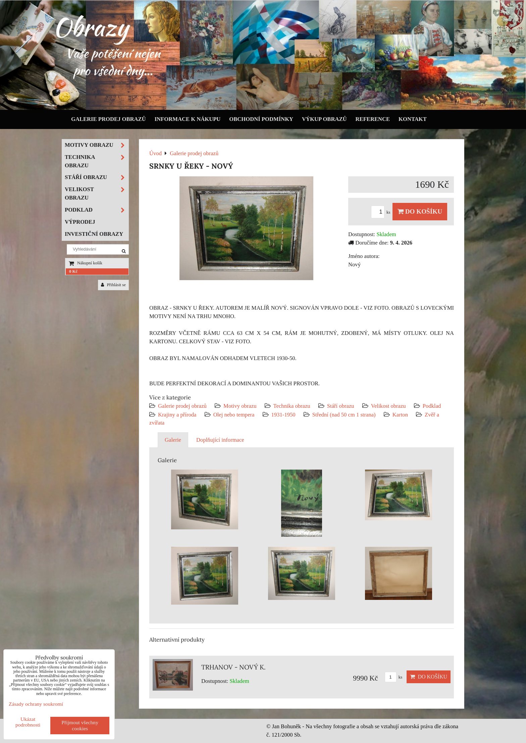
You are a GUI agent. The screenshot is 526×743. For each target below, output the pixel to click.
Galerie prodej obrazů (108, 119)
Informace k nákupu (188, 119)
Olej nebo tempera (234, 414)
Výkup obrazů (324, 119)
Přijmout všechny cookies (79, 725)
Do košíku (420, 211)
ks (381, 212)
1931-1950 (283, 414)
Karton (400, 414)
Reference (373, 119)
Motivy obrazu (239, 406)
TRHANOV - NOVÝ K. (233, 667)
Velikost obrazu (388, 406)
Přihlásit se (113, 284)
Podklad (432, 406)
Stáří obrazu (340, 406)
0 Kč (73, 271)
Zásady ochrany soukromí (36, 704)
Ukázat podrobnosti (28, 722)
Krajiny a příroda (177, 414)
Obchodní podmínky (261, 119)
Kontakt (413, 119)
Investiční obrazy (94, 234)
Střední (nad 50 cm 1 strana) (344, 414)
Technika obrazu (291, 406)
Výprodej (80, 222)
